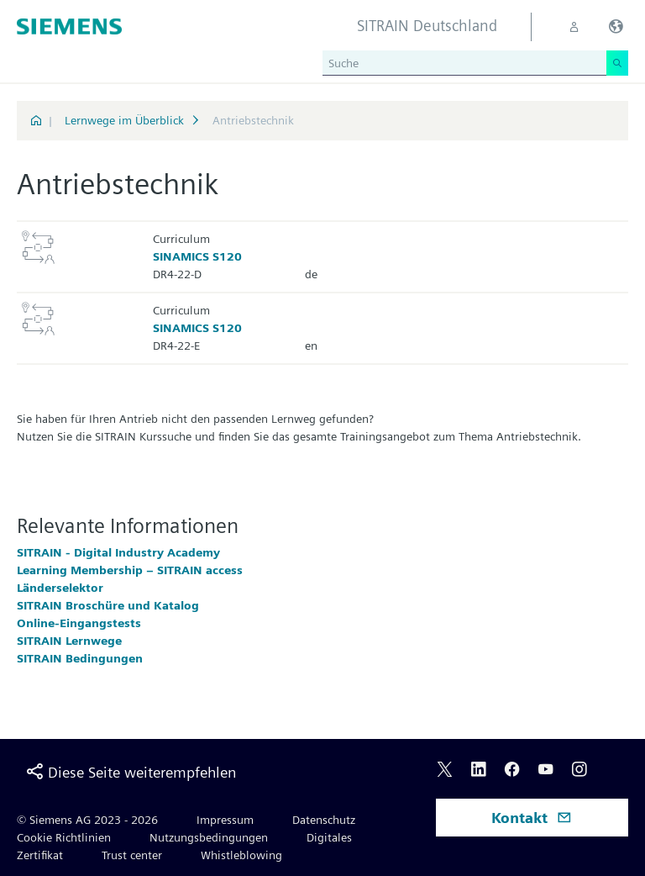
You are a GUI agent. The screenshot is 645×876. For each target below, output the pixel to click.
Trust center (132, 855)
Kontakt (531, 817)
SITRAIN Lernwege (69, 640)
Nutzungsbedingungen (208, 837)
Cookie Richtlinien (64, 837)
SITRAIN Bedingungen (80, 658)
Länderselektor (60, 587)
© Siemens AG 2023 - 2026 (87, 819)
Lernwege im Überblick (124, 120)
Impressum (225, 819)
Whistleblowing (241, 855)
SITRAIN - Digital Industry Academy (118, 552)
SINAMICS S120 (197, 256)
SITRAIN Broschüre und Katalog (108, 605)
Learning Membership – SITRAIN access (130, 570)
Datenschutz (323, 819)
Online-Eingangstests (79, 623)
